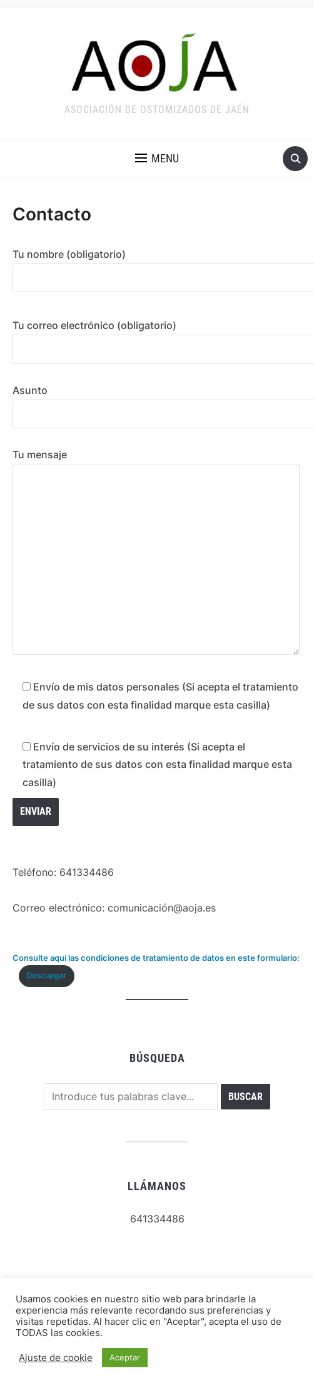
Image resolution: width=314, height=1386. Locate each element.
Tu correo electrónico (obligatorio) (157, 337)
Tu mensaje (156, 552)
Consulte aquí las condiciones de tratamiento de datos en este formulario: (156, 958)
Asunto (157, 402)
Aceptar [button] (124, 1357)
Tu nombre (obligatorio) (157, 266)
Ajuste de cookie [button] (56, 1358)
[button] (157, 158)
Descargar (46, 975)
